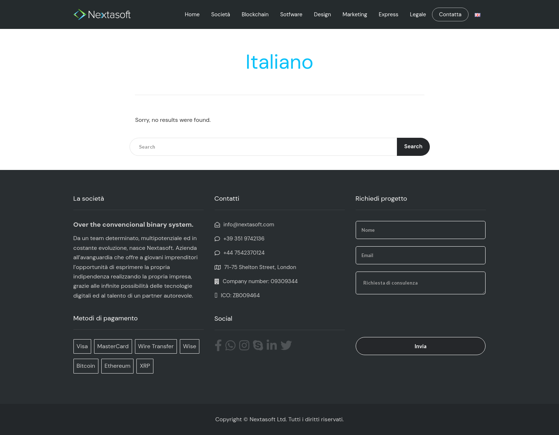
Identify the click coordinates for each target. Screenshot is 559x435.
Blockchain (255, 14)
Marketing (355, 14)
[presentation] (411, 316)
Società (220, 14)
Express (388, 14)
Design (322, 14)
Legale (418, 14)
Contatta (450, 14)
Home (192, 14)
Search (413, 146)
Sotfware (291, 14)
